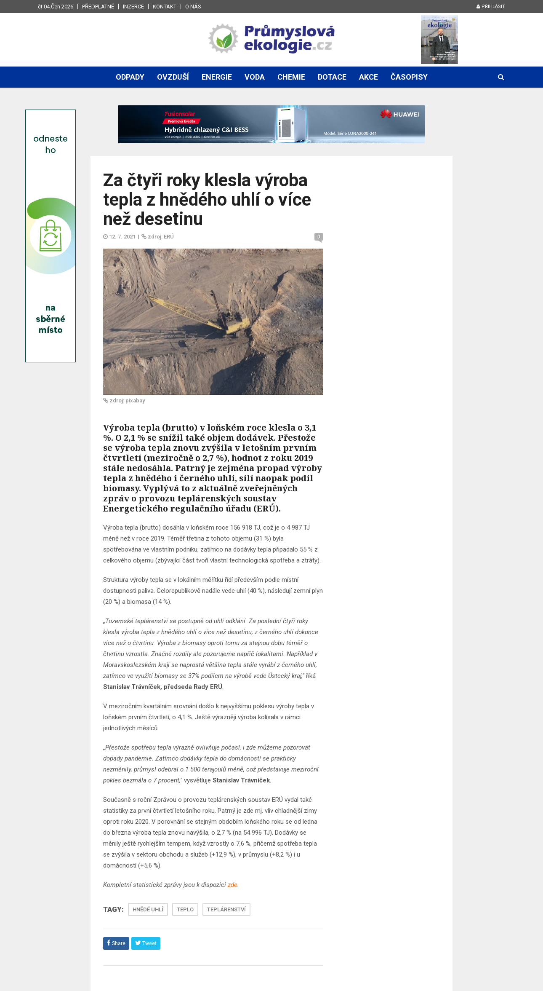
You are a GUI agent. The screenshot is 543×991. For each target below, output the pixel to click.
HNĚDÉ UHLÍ (148, 909)
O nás (193, 6)
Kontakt (164, 6)
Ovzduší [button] (173, 76)
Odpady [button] (130, 76)
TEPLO (185, 909)
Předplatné (98, 6)
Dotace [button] (332, 76)
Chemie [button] (291, 76)
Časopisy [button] (409, 76)
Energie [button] (217, 76)
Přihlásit (490, 6)
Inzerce (133, 6)
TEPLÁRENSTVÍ (226, 909)
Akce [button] (368, 76)
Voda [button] (255, 76)
